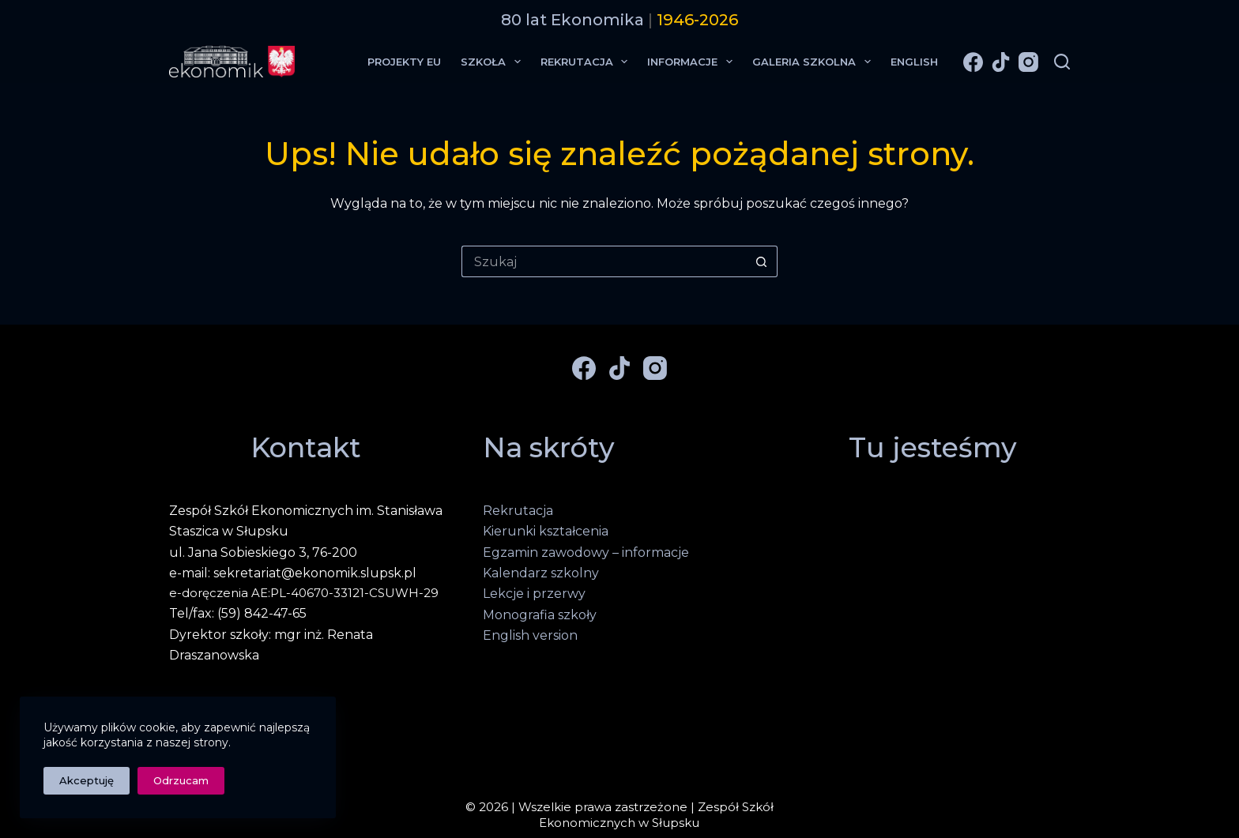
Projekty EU (404, 61)
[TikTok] (1001, 62)
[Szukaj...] (603, 261)
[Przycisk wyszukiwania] (762, 261)
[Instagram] (1028, 62)
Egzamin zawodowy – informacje (586, 552)
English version (530, 635)
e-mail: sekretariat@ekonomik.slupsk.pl (292, 573)
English (914, 61)
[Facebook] (973, 62)
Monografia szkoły (540, 614)
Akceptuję (86, 780)
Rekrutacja (587, 61)
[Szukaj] (1062, 62)
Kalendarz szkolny (541, 573)
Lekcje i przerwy (534, 593)
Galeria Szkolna (814, 61)
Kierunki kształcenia (545, 531)
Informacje (693, 61)
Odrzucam (181, 780)
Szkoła (494, 61)
